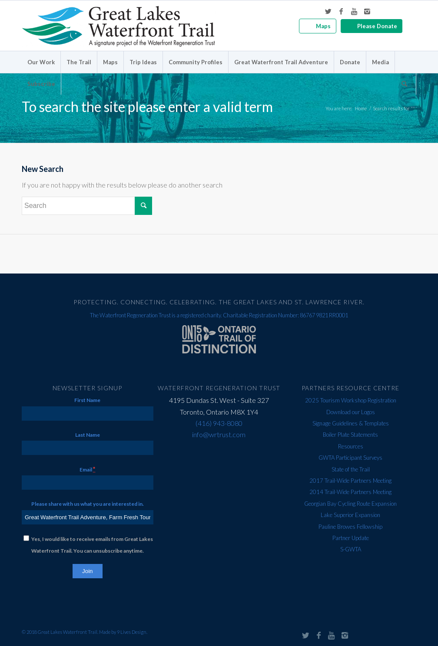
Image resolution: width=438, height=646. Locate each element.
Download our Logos (350, 412)
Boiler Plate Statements (350, 434)
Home (361, 108)
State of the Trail (351, 469)
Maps (323, 26)
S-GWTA (350, 549)
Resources (350, 446)
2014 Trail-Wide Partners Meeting (350, 491)
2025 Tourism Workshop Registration (350, 400)
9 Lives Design (131, 632)
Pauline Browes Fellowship (350, 526)
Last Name (87, 435)
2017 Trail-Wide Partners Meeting (350, 480)
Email (87, 469)
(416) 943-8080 (219, 423)
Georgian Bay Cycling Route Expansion (350, 503)
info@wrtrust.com (219, 434)
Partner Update (350, 537)
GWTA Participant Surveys (350, 457)
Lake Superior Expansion (350, 514)
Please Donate (377, 26)
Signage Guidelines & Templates (350, 423)
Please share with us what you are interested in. (87, 504)
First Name (87, 400)
